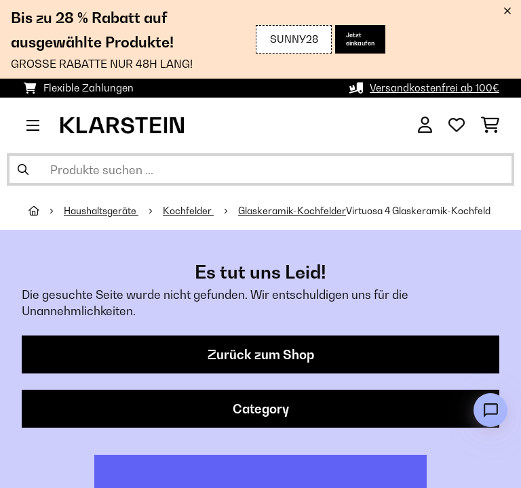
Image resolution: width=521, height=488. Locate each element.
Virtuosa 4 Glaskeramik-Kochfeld (419, 210)
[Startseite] (46, 210)
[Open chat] (490, 410)
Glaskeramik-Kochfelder (292, 210)
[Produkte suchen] (260, 169)
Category (261, 408)
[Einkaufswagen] (490, 125)
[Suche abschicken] (23, 169)
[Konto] (425, 125)
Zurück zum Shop (261, 354)
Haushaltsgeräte (101, 210)
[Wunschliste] (456, 125)
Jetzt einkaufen (360, 39)
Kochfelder (188, 210)
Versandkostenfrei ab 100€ (434, 88)
